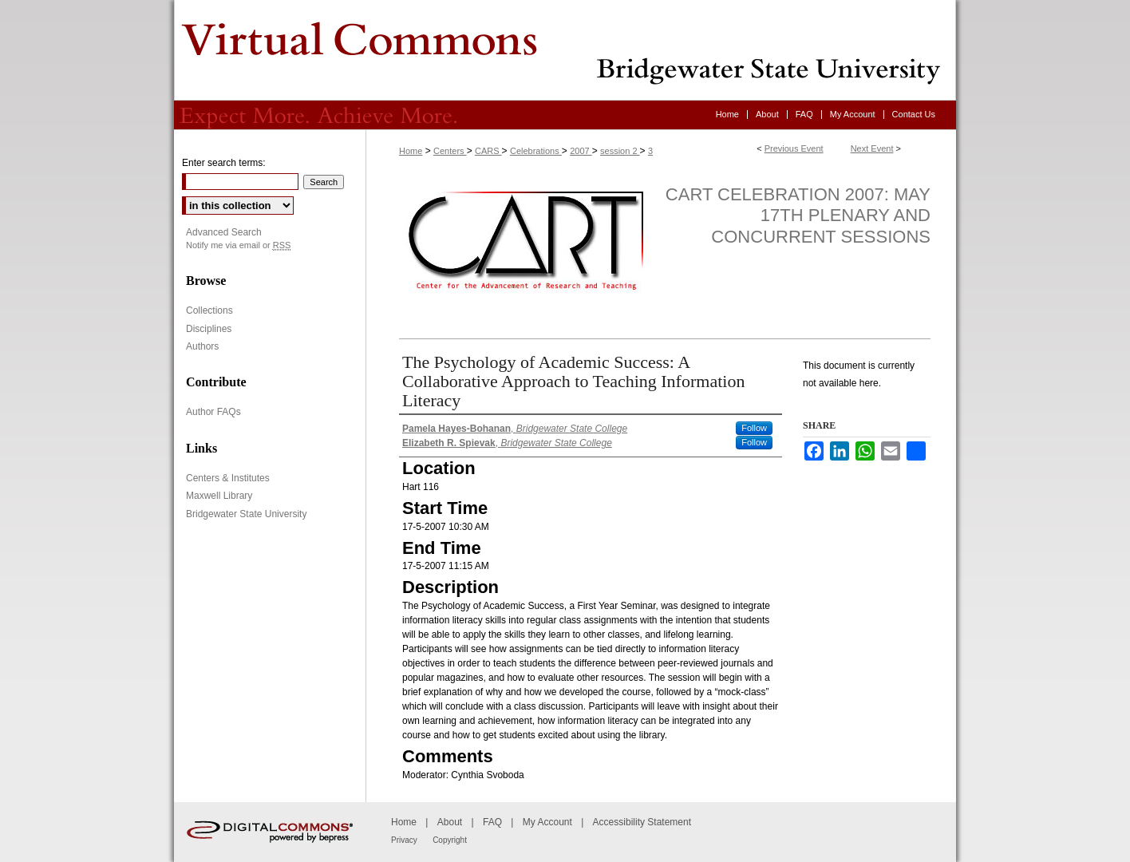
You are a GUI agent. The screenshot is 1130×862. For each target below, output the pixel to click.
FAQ (492, 822)
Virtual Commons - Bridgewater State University (565, 50)
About (449, 822)
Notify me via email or (238, 245)
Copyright (450, 840)
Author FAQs (213, 411)
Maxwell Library (219, 495)
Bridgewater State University (246, 514)
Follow (754, 428)
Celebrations (536, 151)
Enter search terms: (224, 162)
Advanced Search (224, 232)
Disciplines (208, 328)
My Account (547, 822)
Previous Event (794, 148)
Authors (202, 346)
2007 (581, 151)
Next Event (872, 148)
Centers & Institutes (228, 478)
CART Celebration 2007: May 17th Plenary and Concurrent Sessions (798, 215)
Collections (209, 310)
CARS (488, 151)
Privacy (404, 840)
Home (410, 151)
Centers (450, 151)
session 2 (620, 151)
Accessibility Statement (642, 822)
